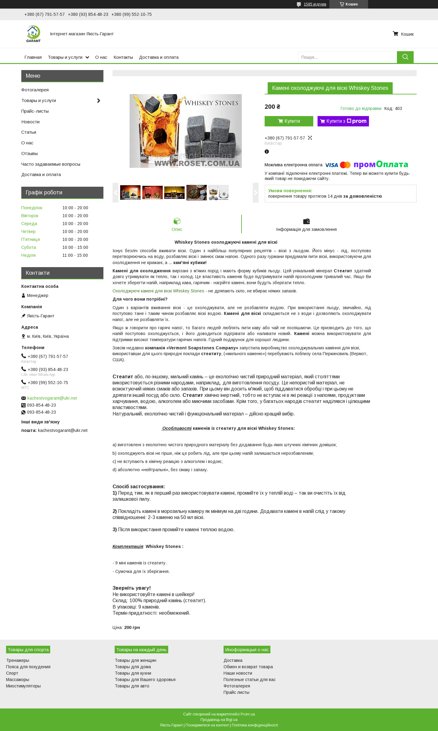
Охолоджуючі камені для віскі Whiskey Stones (158, 290)
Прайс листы (236, 692)
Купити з (346, 121)
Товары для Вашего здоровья (145, 679)
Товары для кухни (133, 673)
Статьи (28, 132)
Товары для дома (133, 666)
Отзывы (29, 153)
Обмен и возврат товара (248, 666)
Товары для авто (132, 685)
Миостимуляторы (23, 685)
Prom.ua (248, 714)
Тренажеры (17, 660)
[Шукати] (405, 57)
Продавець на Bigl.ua (219, 720)
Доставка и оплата (159, 57)
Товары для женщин (135, 660)
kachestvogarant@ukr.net (52, 398)
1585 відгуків (315, 4)
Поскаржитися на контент (207, 725)
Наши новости (238, 673)
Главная (33, 57)
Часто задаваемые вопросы (50, 164)
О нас (101, 57)
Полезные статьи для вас (250, 679)
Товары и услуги (65, 57)
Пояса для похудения (28, 666)
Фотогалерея (35, 89)
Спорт (12, 673)
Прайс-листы (35, 111)
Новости (30, 121)
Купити (292, 121)
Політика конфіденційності (255, 725)
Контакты (123, 57)
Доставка (233, 660)
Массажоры (17, 679)
